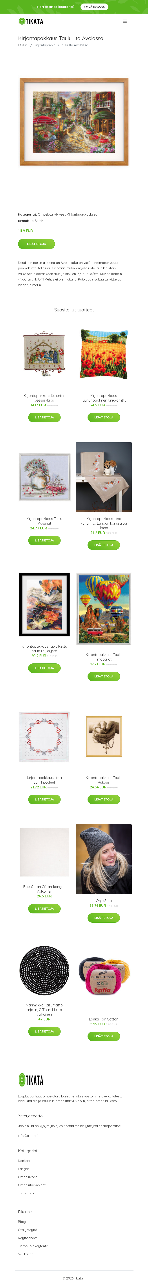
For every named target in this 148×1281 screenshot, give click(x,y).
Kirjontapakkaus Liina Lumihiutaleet (44, 779)
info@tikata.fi (28, 1136)
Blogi (22, 1222)
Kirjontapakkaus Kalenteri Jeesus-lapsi (44, 397)
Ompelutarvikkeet (51, 214)
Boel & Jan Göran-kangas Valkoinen (44, 888)
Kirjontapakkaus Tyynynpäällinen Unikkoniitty (103, 397)
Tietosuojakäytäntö (33, 1246)
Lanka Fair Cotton (103, 1019)
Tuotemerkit (27, 1193)
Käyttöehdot (27, 1238)
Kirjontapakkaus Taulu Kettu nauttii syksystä (44, 648)
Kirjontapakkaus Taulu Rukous (104, 779)
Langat (23, 1169)
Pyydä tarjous (94, 6)
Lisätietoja (36, 244)
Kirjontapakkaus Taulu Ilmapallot (104, 656)
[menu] (125, 21)
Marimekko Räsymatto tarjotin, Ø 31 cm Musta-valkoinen (44, 1010)
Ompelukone (28, 1177)
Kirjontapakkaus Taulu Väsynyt (44, 520)
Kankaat (24, 1161)
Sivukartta (25, 1254)
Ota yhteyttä (27, 1230)
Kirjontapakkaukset (82, 214)
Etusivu (23, 45)
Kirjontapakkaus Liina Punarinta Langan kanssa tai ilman (103, 523)
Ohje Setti (104, 901)
